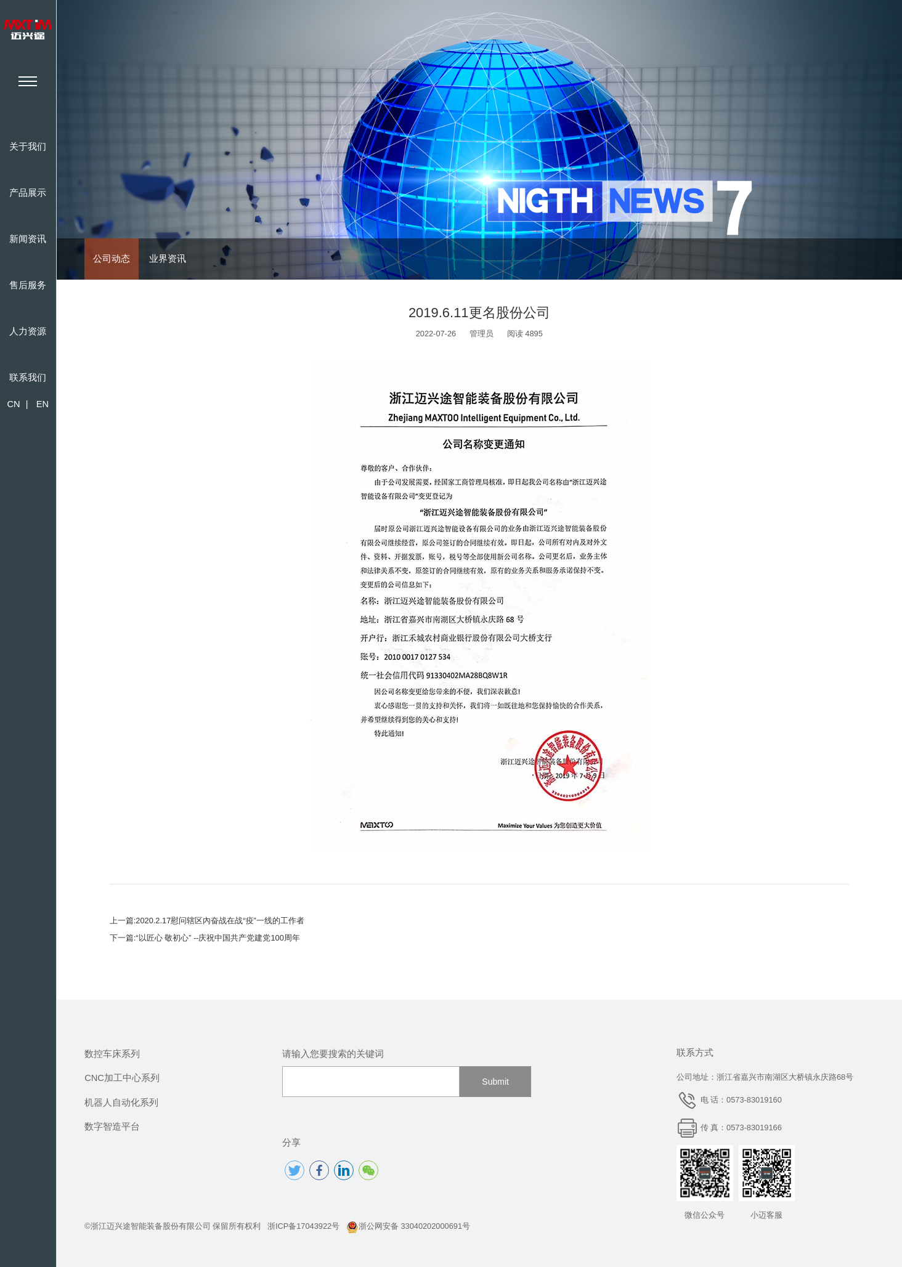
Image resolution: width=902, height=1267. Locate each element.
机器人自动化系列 (121, 1102)
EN (42, 404)
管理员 (481, 333)
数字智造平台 (112, 1126)
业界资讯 (167, 259)
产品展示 (27, 193)
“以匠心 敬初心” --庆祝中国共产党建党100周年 (218, 937)
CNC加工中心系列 (122, 1078)
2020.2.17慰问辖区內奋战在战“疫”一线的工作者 (220, 920)
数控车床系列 (112, 1054)
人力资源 (27, 331)
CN (13, 404)
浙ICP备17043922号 (303, 1226)
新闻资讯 (27, 239)
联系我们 (27, 378)
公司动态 (111, 259)
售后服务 (27, 285)
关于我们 (27, 147)
